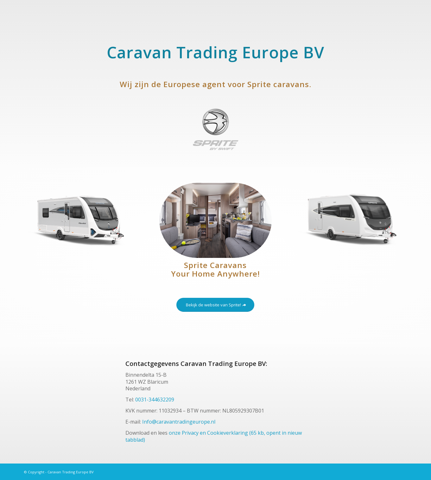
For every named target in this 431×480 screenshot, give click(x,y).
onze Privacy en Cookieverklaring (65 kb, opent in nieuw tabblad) (213, 436)
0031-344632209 (154, 399)
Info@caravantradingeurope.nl (178, 421)
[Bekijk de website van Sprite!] (215, 305)
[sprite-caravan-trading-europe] (215, 129)
